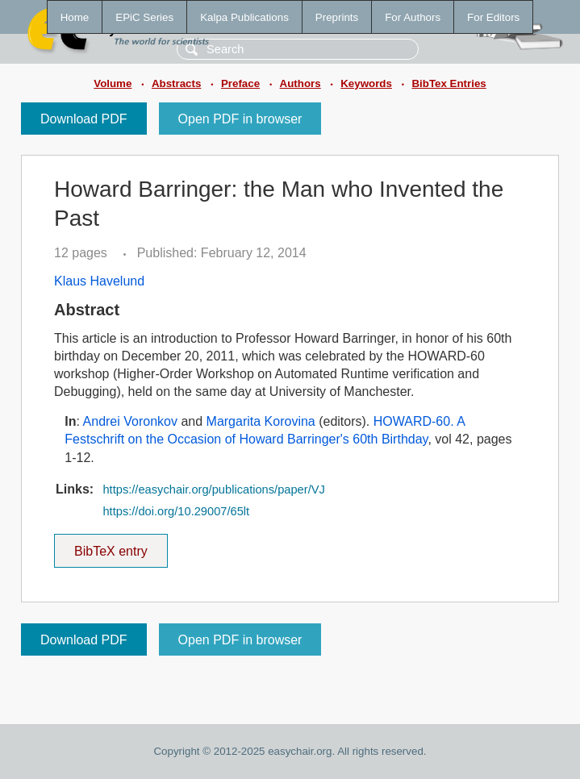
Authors (300, 83)
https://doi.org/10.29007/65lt (175, 511)
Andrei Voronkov (130, 421)
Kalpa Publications (244, 17)
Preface (240, 83)
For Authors (412, 17)
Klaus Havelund (99, 281)
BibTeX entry (110, 546)
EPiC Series (144, 17)
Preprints (336, 17)
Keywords (366, 83)
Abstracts (176, 83)
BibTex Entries (448, 83)
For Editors (493, 17)
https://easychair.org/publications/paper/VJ (213, 489)
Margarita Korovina (261, 421)
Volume (112, 83)
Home (75, 17)
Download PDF (83, 119)
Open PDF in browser (240, 119)
